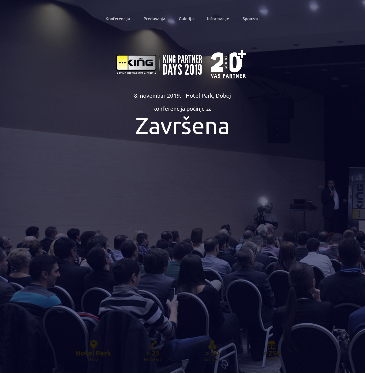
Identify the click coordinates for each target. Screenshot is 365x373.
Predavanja (154, 18)
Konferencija (118, 18)
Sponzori (251, 18)
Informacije (218, 18)
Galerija (186, 18)
